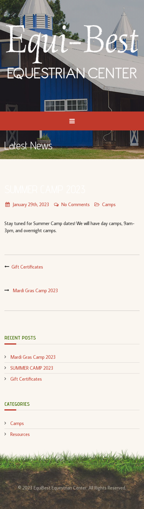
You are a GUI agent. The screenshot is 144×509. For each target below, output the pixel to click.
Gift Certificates (27, 267)
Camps (109, 204)
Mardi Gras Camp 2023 (35, 290)
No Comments (71, 204)
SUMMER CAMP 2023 (31, 368)
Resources (20, 434)
